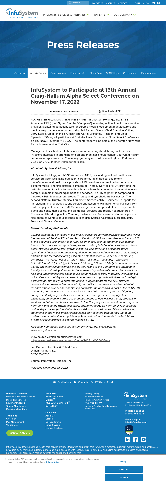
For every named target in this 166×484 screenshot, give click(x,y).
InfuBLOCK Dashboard (58, 403)
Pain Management (15, 422)
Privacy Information (94, 396)
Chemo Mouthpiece (16, 406)
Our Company (123, 15)
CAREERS (110, 3)
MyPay (146, 3)
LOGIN (137, 3)
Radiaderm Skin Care (16, 409)
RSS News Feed (104, 382)
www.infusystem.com (44, 330)
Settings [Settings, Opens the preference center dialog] (123, 461)
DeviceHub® (51, 406)
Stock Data (96, 73)
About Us (50, 415)
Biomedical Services (16, 400)
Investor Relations (54, 428)
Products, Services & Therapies (64, 15)
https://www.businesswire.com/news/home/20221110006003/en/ (70, 340)
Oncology (11, 418)
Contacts (83, 382)
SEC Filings (112, 73)
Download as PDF (109, 111)
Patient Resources (54, 396)
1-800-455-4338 (136, 413)
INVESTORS (97, 3)
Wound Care (12, 425)
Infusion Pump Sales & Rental (20, 396)
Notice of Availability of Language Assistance (101, 408)
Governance (130, 73)
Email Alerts (64, 382)
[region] (83, 469)
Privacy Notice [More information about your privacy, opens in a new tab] (52, 462)
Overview (19, 73)
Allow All (124, 477)
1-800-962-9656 (136, 411)
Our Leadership (53, 422)
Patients (99, 15)
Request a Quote (20, 433)
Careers (49, 418)
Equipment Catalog (15, 403)
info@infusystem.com (136, 422)
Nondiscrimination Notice (97, 400)
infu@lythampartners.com (69, 162)
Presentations (148, 73)
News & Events (37, 73)
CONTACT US (124, 3)
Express (51, 400)
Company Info (58, 73)
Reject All (123, 469)
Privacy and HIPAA (93, 403)
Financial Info (77, 73)
